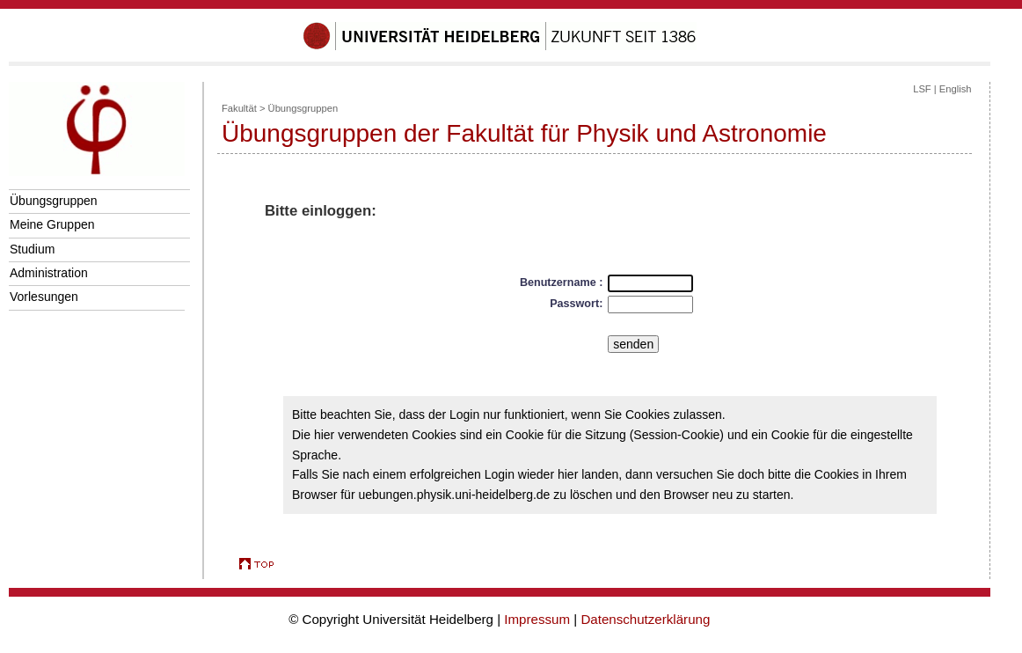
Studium (32, 249)
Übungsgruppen (54, 201)
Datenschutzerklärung (645, 619)
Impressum (537, 619)
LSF (922, 89)
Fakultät (239, 108)
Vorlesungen (44, 297)
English (955, 89)
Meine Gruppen (52, 224)
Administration (49, 273)
